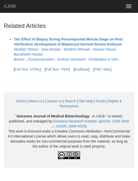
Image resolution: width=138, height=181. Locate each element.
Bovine (19, 59)
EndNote (81, 69)
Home (21, 101)
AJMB (10, 6)
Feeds (101, 101)
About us (35, 101)
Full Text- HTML (27, 69)
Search (70, 101)
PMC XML (102, 69)
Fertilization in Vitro (103, 59)
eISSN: (70, 126)
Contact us (53, 101)
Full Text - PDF (57, 69)
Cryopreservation (40, 59)
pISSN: (114, 121)
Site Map (86, 101)
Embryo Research (71, 59)
